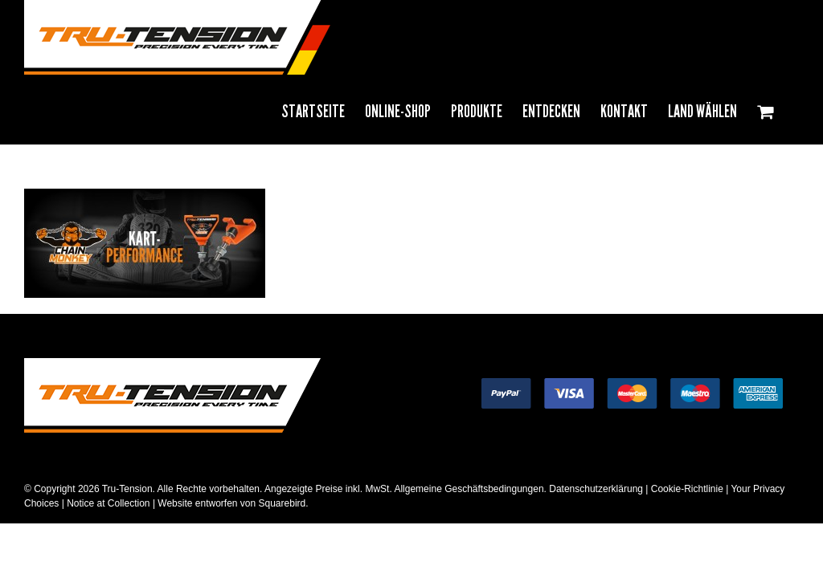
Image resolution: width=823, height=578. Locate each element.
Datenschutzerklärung (596, 489)
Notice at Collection (108, 503)
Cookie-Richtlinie (687, 489)
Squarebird (280, 503)
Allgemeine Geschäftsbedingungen (468, 489)
